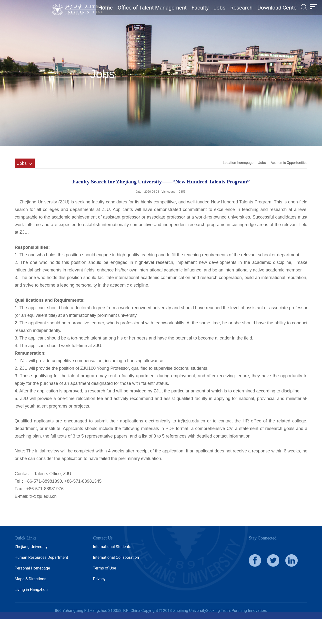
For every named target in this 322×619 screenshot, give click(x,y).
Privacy (99, 579)
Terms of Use (104, 568)
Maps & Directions (30, 579)
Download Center (277, 8)
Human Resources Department (41, 557)
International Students (112, 546)
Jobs (219, 8)
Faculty (200, 8)
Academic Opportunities (289, 163)
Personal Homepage (32, 568)
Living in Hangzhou (31, 589)
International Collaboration (116, 557)
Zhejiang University (31, 546)
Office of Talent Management (152, 8)
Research (241, 8)
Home (105, 8)
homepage (245, 163)
